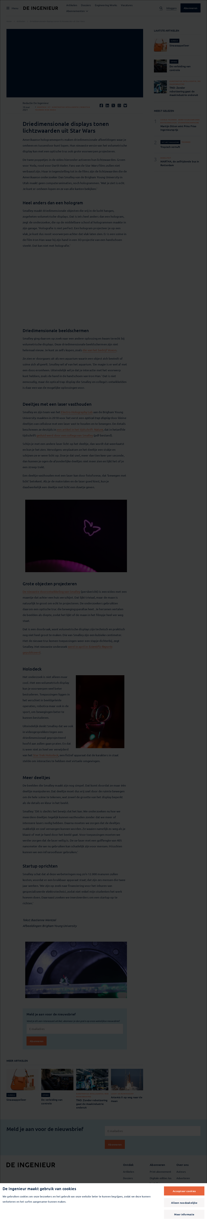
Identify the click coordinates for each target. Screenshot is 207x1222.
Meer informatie (184, 1214)
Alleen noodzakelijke (184, 1202)
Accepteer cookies (184, 1191)
